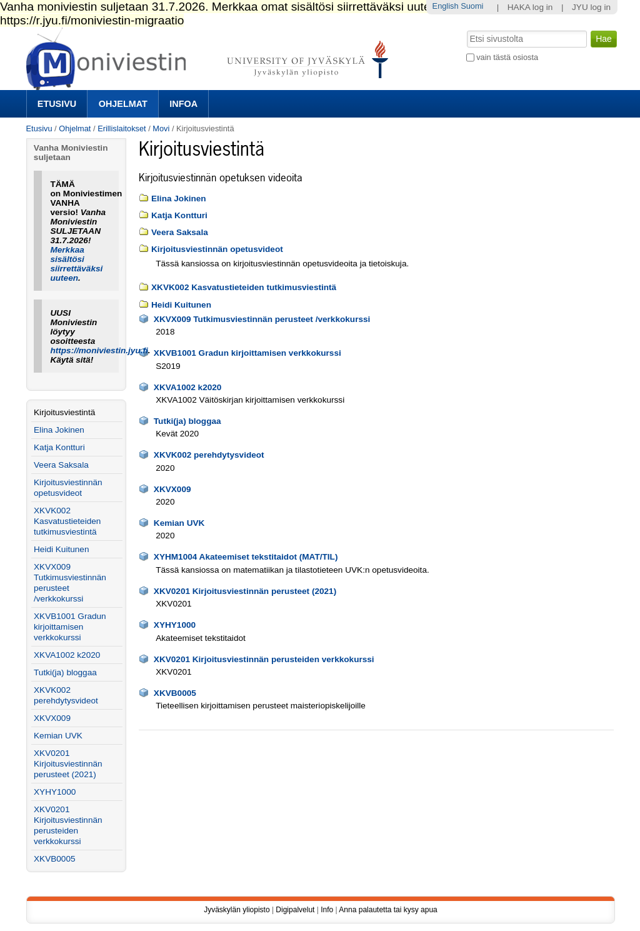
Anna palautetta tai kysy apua (388, 909)
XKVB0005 (175, 693)
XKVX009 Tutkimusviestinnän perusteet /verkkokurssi (262, 319)
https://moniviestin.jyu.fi (99, 350)
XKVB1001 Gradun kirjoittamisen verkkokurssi (247, 353)
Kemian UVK (179, 523)
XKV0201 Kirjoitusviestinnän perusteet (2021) (245, 591)
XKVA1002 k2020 (188, 387)
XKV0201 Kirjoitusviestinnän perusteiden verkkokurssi (264, 659)
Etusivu (57, 104)
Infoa (183, 104)
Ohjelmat (123, 104)
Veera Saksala (179, 232)
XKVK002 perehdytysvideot (209, 455)
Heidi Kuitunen (181, 304)
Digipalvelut (295, 909)
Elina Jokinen (178, 198)
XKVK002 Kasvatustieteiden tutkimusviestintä (243, 287)
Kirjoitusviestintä (64, 412)
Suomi (472, 6)
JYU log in (591, 7)
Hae (465, 29)
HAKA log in (530, 7)
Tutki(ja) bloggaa (187, 421)
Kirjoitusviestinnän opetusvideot (217, 249)
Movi (160, 128)
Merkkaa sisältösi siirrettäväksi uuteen (76, 264)
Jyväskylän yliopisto (236, 909)
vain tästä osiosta (507, 57)
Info (327, 909)
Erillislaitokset (122, 128)
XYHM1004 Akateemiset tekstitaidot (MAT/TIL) (246, 556)
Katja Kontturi (179, 215)
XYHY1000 (175, 625)
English (445, 6)
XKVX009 (172, 489)
